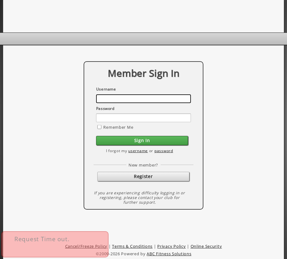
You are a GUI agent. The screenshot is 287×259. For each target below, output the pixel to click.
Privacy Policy (171, 246)
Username (106, 89)
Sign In (142, 140)
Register (143, 176)
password (163, 150)
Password (105, 108)
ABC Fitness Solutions (169, 254)
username (138, 150)
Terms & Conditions (132, 246)
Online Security (206, 246)
